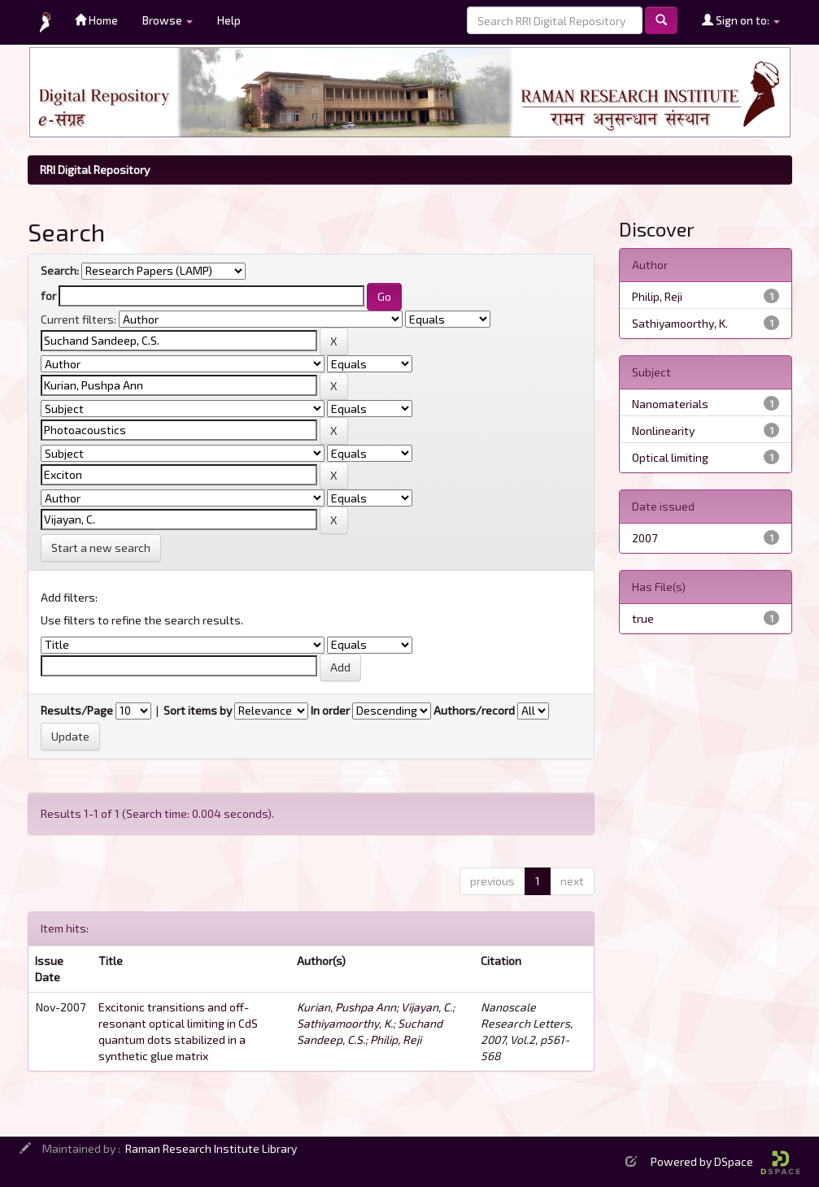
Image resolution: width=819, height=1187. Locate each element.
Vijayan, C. (426, 1007)
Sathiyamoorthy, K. (345, 1023)
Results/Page (77, 710)
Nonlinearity (663, 430)
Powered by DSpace (725, 1161)
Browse (167, 20)
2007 (644, 538)
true (643, 618)
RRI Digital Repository (95, 169)
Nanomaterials (670, 404)
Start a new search (100, 547)
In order (330, 710)
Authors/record (474, 710)
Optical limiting (670, 457)
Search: (60, 270)
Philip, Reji (395, 1039)
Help (229, 20)
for (48, 295)
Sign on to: (741, 20)
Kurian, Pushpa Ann (346, 1007)
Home (96, 20)
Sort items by (197, 710)
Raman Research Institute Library (211, 1148)
